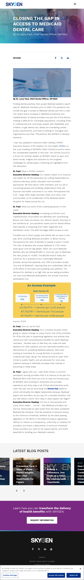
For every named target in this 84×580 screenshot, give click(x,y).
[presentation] (16, 490)
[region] (42, 572)
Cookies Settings (42, 565)
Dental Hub (53, 389)
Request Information (42, 520)
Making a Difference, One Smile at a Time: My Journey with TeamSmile (56, 475)
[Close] (80, 568)
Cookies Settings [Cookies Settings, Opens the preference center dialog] (10, 575)
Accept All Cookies (56, 575)
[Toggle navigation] (75, 4)
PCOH (62, 146)
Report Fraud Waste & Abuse (42, 561)
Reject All (73, 575)
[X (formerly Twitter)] (62, 58)
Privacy (42, 557)
